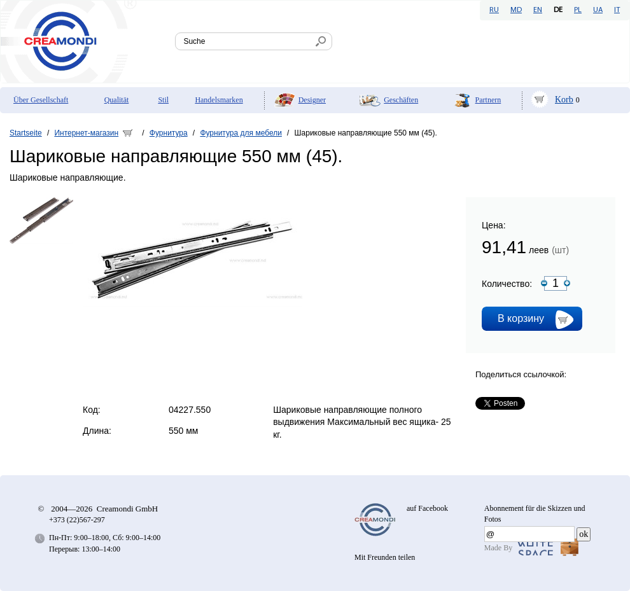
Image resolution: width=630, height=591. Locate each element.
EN (537, 10)
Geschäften (401, 99)
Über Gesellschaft (40, 99)
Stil (163, 99)
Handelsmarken (218, 99)
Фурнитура (169, 133)
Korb (564, 99)
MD (516, 10)
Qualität (116, 99)
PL (578, 10)
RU (494, 10)
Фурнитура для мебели (241, 133)
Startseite (26, 133)
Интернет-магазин (86, 133)
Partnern (488, 99)
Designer (312, 99)
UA (598, 10)
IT (617, 10)
